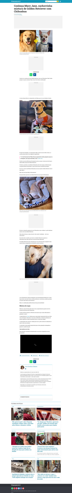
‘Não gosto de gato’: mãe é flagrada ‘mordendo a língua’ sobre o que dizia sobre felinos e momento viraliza (22, 423)
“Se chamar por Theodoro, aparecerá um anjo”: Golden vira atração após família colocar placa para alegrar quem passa (47, 424)
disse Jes (40, 158)
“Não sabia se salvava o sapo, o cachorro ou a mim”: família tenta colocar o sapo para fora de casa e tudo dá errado (48, 476)
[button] (60, 1)
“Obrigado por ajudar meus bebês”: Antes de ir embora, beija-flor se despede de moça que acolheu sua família (22, 449)
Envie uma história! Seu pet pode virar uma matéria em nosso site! (23, 490)
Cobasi (28, 316)
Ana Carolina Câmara (31, 366)
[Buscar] (58, 1)
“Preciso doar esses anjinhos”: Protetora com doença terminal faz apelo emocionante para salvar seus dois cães (47, 449)
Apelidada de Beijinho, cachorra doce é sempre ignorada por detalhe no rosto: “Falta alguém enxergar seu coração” (23, 475)
